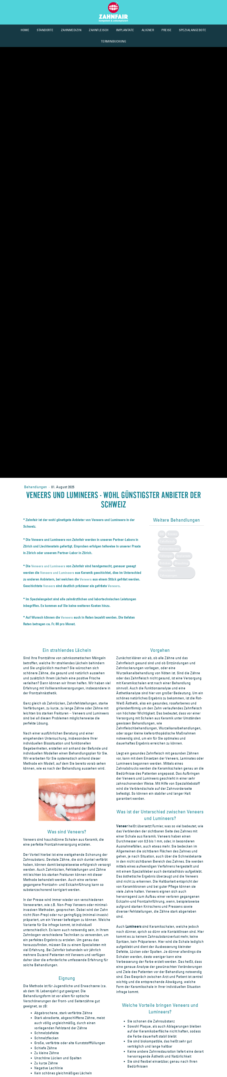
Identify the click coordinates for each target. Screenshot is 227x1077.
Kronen (172, 534)
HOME (25, 30)
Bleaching (181, 563)
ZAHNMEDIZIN (71, 30)
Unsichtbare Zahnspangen (168, 572)
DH (162, 534)
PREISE (166, 30)
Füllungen (166, 556)
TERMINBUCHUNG (113, 41)
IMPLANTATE (125, 30)
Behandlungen (36, 487)
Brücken (165, 563)
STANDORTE (45, 30)
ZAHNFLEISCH (99, 30)
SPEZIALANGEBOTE (192, 30)
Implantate (183, 556)
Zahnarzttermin (169, 548)
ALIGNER (148, 30)
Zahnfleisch (167, 541)
